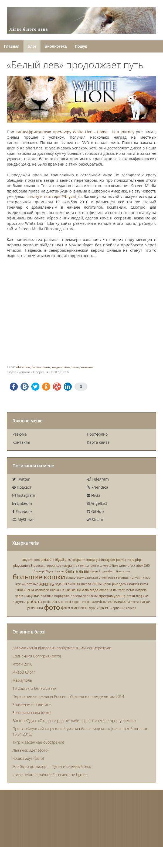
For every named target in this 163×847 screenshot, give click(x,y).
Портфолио (97, 434)
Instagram (23, 495)
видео (57, 367)
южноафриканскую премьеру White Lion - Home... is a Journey (75, 131)
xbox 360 (143, 565)
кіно (66, 367)
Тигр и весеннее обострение (38, 742)
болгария (123, 571)
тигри (145, 601)
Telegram (98, 479)
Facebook (22, 511)
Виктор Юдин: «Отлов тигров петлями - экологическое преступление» (74, 720)
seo (58, 566)
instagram (108, 560)
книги (134, 584)
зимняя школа (79, 584)
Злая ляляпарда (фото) (32, 712)
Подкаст (22, 487)
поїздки (76, 596)
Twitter (21, 479)
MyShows (23, 519)
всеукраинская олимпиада (96, 577)
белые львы (41, 367)
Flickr (94, 495)
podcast (39, 566)
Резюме (19, 434)
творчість (98, 601)
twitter (84, 566)
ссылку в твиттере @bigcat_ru (54, 196)
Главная (11, 46)
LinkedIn (22, 503)
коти (144, 584)
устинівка (35, 607)
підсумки (19, 602)
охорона (105, 590)
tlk (77, 565)
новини (87, 367)
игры (97, 583)
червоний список (123, 608)
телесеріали (118, 601)
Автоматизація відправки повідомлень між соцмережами (61, 647)
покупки (31, 595)
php (138, 559)
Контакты (21, 442)
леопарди (42, 590)
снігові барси (70, 602)
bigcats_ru (63, 559)
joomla (121, 559)
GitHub (95, 511)
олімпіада (90, 589)
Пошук (81, 46)
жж (18, 584)
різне (56, 601)
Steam (95, 519)
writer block (127, 566)
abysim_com (31, 560)
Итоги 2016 (22, 664)
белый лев (98, 571)
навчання (57, 590)
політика (46, 596)
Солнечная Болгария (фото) (36, 656)
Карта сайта (98, 442)
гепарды (122, 577)
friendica (89, 560)
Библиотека (56, 46)
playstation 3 (22, 565)
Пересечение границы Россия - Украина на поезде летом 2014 (68, 696)
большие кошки (39, 577)
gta (98, 560)
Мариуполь (22, 680)
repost (50, 565)
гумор (146, 577)
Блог (32, 46)
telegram (68, 566)
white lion (23, 367)
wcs (99, 566)
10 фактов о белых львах (34, 688)
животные (30, 584)
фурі (92, 608)
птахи (131, 596)
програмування (112, 595)
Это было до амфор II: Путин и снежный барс (52, 766)
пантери (119, 590)
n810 (130, 560)
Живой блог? (23, 672)
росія (46, 602)
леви (75, 367)
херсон (103, 607)
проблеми (90, 596)
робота (34, 601)
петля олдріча (136, 590)
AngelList (97, 503)
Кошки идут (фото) (28, 758)
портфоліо (62, 596)
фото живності (74, 607)
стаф (85, 601)
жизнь (46, 583)
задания (61, 584)
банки (59, 571)
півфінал (142, 596)
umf (93, 566)
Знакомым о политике (31, 704)
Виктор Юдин (43, 571)
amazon (47, 559)
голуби (135, 577)
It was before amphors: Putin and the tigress (49, 774)
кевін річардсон (115, 584)
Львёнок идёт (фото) (30, 750)
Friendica (97, 487)
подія (19, 595)
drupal (77, 560)
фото (52, 607)
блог (111, 571)
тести (135, 602)
